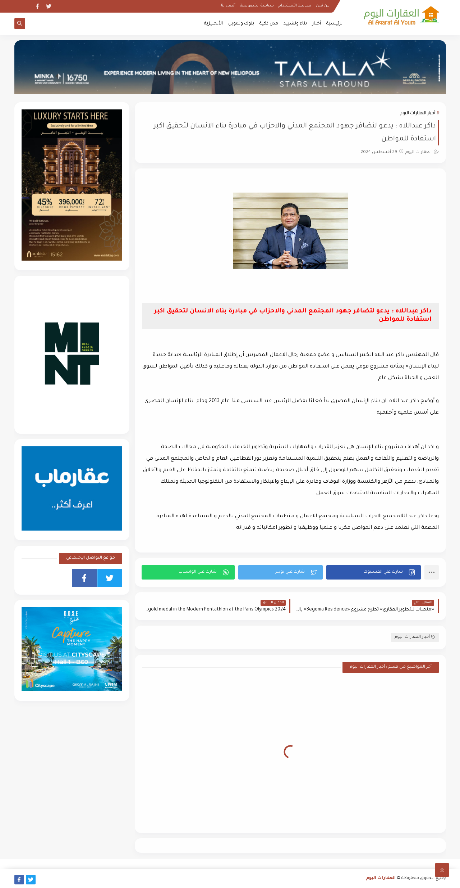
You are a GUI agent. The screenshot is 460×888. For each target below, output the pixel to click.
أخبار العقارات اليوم (417, 113)
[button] (373, 572)
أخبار (316, 23)
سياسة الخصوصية (257, 6)
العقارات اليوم (381, 878)
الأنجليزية (213, 23)
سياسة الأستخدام (295, 6)
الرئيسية (335, 23)
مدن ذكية (268, 23)
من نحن (323, 6)
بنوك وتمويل (241, 23)
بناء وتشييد (295, 23)
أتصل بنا (228, 6)
